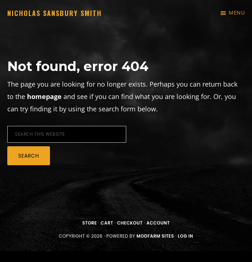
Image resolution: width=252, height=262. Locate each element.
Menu (237, 12)
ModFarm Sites (155, 236)
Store (89, 223)
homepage (44, 96)
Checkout (130, 223)
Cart (107, 223)
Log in (185, 236)
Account (158, 223)
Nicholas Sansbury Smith (54, 13)
